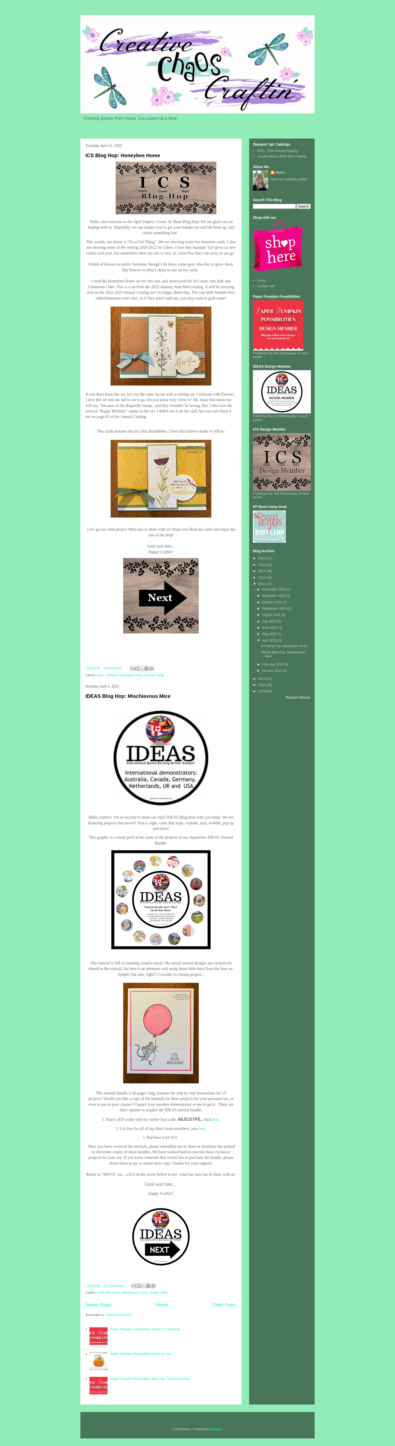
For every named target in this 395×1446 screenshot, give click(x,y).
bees (100, 675)
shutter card (158, 1292)
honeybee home (131, 675)
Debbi (280, 172)
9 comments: (113, 668)
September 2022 (274, 608)
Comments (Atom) (119, 1315)
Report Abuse (298, 697)
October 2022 (272, 602)
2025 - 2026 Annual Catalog (277, 151)
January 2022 (272, 670)
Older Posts (225, 1304)
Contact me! (266, 286)
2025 (262, 565)
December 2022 (274, 589)
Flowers (111, 675)
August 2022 (271, 615)
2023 (262, 577)
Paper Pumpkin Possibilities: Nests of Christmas (145, 1329)
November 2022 (274, 596)
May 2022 (269, 634)
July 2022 (269, 621)
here (215, 1119)
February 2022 (273, 664)
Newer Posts (98, 1304)
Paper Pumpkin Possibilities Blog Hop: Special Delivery (150, 1379)
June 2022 (270, 627)
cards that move (108, 1292)
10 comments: (114, 1286)
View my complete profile (289, 179)
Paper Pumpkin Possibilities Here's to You (140, 1354)
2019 (262, 691)
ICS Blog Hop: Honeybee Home (122, 155)
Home (162, 1304)
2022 (262, 584)
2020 (262, 685)
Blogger (216, 1429)
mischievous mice (135, 1292)
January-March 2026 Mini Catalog (281, 156)
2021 (262, 679)
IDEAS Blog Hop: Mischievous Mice (128, 696)
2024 (262, 571)
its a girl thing (154, 675)
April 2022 (270, 640)
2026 (262, 558)
